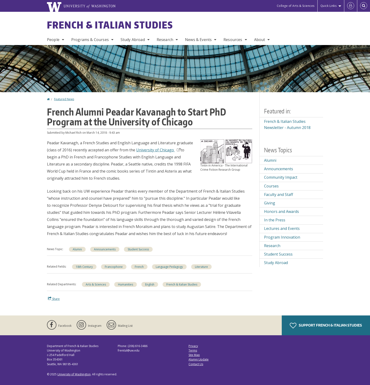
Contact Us (196, 364)
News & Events (198, 39)
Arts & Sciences (96, 284)
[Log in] (350, 6)
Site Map (194, 355)
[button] (226, 150)
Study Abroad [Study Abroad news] (276, 262)
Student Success (138, 249)
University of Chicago (158, 150)
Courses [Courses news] (271, 186)
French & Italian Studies (110, 25)
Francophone (114, 267)
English (149, 284)
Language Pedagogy (169, 267)
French (139, 267)
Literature (201, 267)
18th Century (84, 267)
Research (165, 39)
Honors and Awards (281, 211)
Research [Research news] (272, 245)
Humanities (125, 284)
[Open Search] (363, 6)
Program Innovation (282, 237)
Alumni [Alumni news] (270, 160)
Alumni (77, 249)
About (259, 39)
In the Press (274, 220)
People (53, 39)
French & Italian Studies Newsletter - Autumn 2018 (287, 124)
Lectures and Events (282, 228)
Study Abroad (133, 39)
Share (54, 299)
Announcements (105, 249)
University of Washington (74, 374)
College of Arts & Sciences (296, 6)
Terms (193, 350)
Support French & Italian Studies (326, 325)
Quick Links (328, 6)
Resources (232, 39)
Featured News (64, 99)
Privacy (193, 346)
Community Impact (280, 177)
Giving (269, 203)
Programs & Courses (90, 39)
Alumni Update (199, 359)
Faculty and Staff (278, 194)
